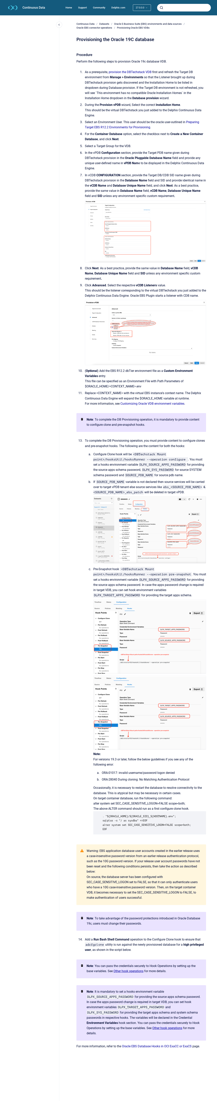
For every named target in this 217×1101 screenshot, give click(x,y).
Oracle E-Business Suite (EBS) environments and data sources (148, 23)
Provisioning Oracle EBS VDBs (133, 27)
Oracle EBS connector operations (94, 27)
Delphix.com (118, 7)
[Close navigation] (59, 25)
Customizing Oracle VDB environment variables (152, 403)
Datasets (104, 23)
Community (99, 7)
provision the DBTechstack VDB (130, 72)
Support (82, 7)
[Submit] (161, 8)
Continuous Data (33, 7)
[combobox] (184, 7)
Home (68, 7)
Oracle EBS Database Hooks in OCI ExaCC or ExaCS (157, 1046)
